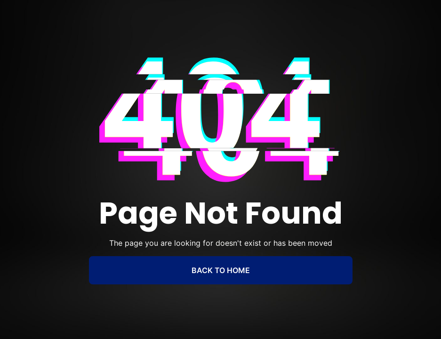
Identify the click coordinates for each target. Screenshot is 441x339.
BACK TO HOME (221, 270)
